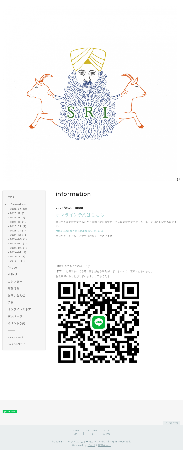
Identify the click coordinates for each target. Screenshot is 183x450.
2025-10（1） (18, 222)
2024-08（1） (19, 239)
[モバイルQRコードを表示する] (25, 344)
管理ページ (104, 445)
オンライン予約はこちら (80, 214)
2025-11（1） (18, 217)
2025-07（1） (19, 226)
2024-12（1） (18, 234)
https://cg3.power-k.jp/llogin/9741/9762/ (80, 231)
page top (171, 422)
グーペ (91, 445)
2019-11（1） (18, 260)
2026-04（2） (19, 208)
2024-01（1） (18, 252)
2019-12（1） (18, 256)
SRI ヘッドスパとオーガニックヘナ (82, 441)
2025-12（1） (18, 213)
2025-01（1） (18, 230)
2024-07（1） (19, 243)
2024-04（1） (19, 247)
